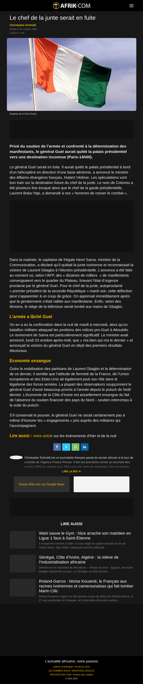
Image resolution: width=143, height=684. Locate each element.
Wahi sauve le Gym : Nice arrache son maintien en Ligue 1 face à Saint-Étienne (85, 535)
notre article (43, 436)
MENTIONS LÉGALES (83, 670)
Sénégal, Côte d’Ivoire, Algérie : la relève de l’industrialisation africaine (79, 559)
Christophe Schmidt (23, 25)
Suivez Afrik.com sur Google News (41, 484)
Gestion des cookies (83, 674)
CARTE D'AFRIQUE (63, 667)
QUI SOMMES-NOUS (59, 670)
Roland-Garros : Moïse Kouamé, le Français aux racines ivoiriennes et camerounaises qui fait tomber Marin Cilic (86, 586)
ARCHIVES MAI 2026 (60, 674)
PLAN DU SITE (82, 667)
